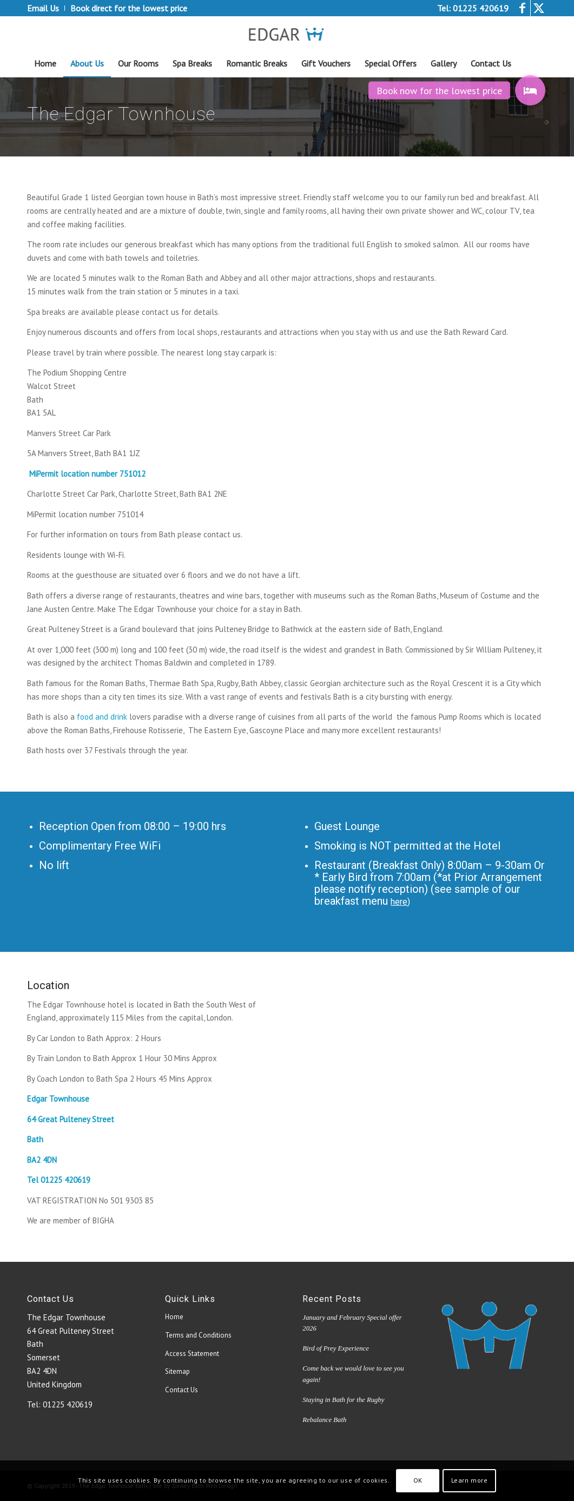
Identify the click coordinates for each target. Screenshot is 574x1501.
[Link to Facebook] (522, 8)
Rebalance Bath (324, 1420)
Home (174, 1316)
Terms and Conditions (198, 1335)
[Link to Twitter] (539, 8)
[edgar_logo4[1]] (287, 33)
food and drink (102, 717)
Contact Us (181, 1389)
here (399, 902)
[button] (530, 90)
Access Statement (192, 1353)
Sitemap (177, 1371)
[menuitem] (46, 8)
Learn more (469, 1480)
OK (418, 1480)
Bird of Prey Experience (335, 1348)
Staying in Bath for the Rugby (343, 1400)
